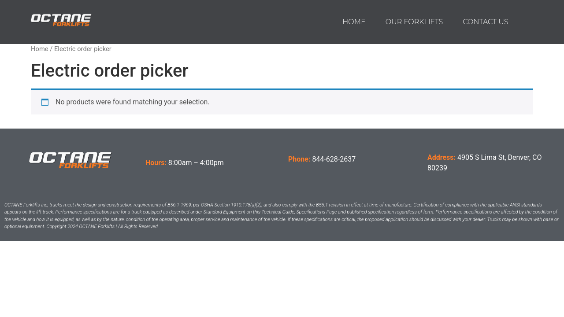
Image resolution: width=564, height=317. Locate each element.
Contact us (485, 22)
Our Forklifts (414, 22)
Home (353, 22)
